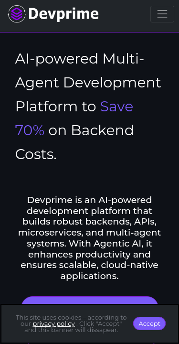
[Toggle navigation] (162, 14)
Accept (149, 323)
